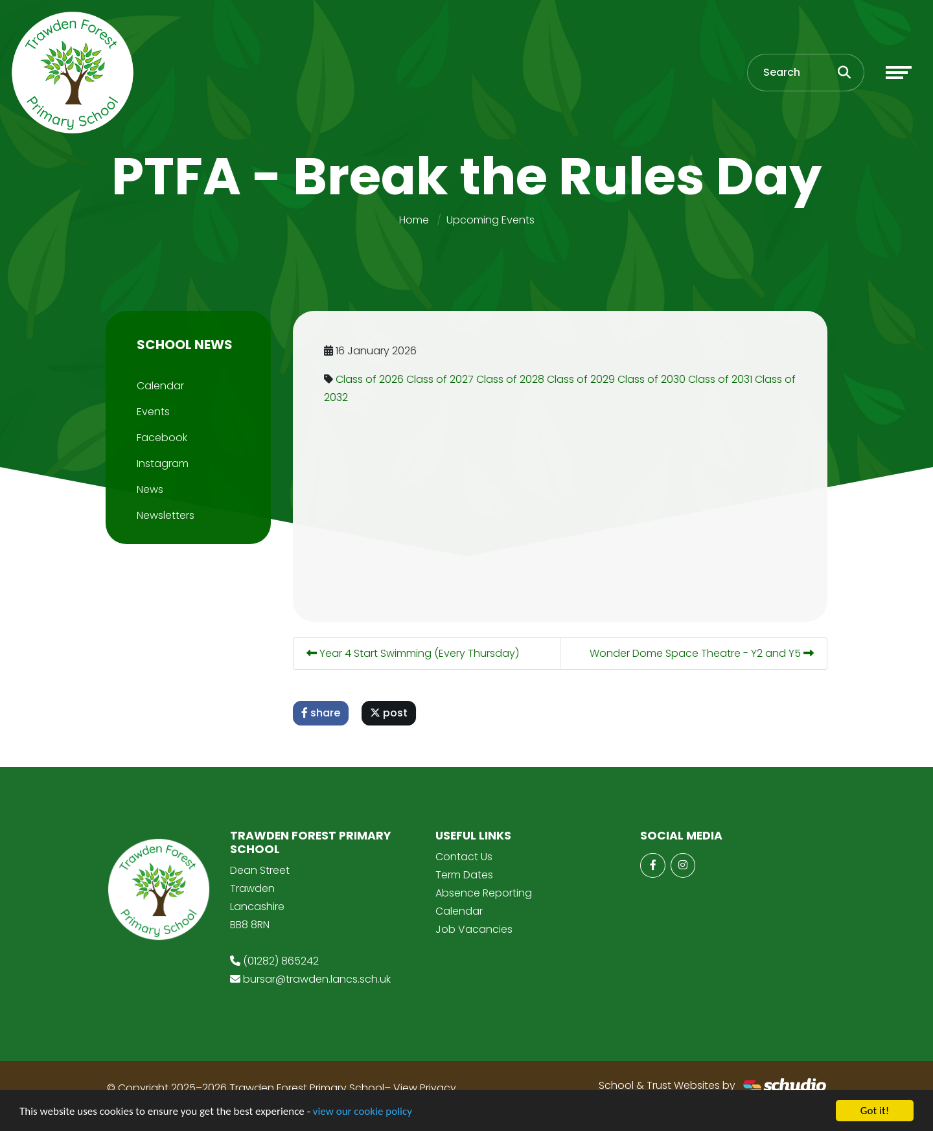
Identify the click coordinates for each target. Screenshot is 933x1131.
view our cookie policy (362, 1112)
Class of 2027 (442, 379)
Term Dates (464, 874)
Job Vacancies (474, 929)
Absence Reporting (483, 892)
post (391, 712)
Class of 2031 (723, 379)
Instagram (160, 463)
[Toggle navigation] (898, 72)
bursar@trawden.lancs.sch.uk (317, 979)
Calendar (157, 385)
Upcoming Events (490, 219)
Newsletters (163, 515)
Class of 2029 (583, 379)
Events (150, 411)
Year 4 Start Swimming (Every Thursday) (415, 653)
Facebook (159, 437)
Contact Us (463, 856)
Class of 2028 (513, 379)
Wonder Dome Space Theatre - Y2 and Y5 (704, 653)
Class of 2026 (372, 379)
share (323, 712)
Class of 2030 (654, 379)
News (147, 489)
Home (414, 219)
